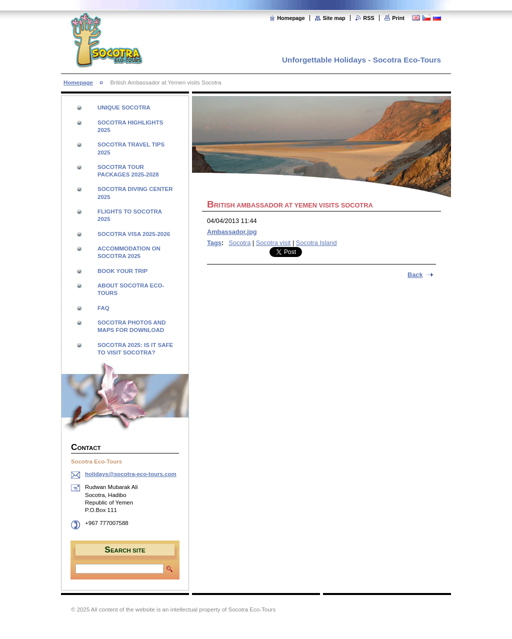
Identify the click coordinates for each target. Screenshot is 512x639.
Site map (333, 18)
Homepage (291, 18)
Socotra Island (316, 242)
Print (398, 18)
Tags (214, 242)
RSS (368, 18)
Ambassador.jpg (232, 232)
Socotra (239, 242)
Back (415, 274)
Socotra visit (273, 242)
